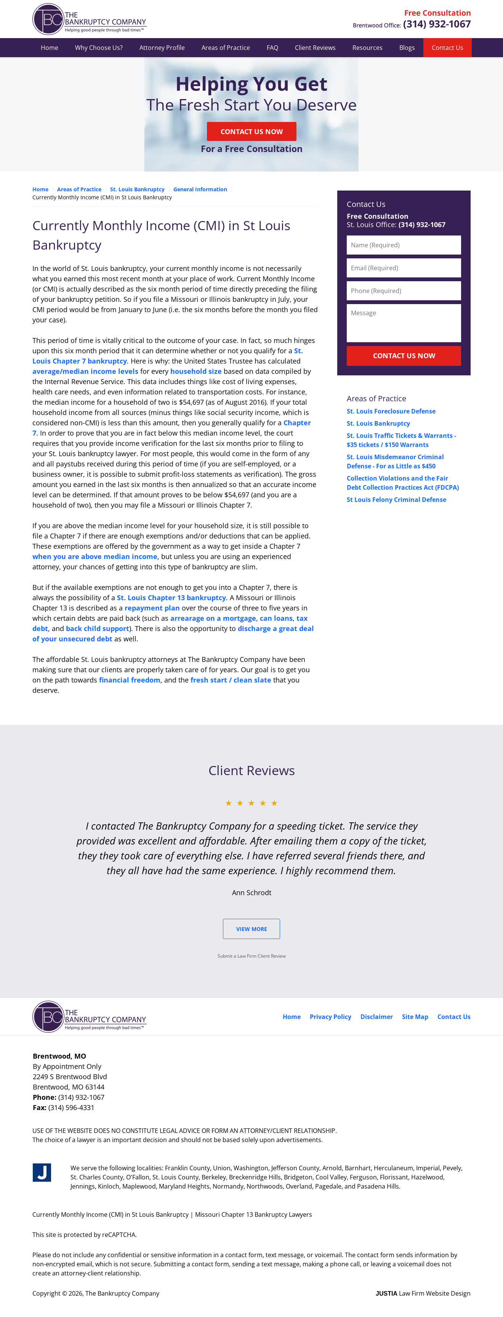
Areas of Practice (226, 47)
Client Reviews (315, 47)
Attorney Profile (162, 47)
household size (196, 371)
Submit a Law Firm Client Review (252, 956)
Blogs (407, 47)
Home (49, 47)
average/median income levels (85, 371)
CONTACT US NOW (404, 355)
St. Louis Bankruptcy (378, 423)
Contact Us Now (252, 131)
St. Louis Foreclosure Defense (391, 411)
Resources (367, 47)
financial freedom (129, 679)
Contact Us (447, 47)
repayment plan (152, 607)
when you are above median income (94, 556)
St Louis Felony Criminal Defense (396, 499)
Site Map (415, 1017)
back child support (97, 628)
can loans (276, 618)
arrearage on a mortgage (213, 618)
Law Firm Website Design (423, 1293)
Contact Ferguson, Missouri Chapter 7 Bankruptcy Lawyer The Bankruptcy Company (412, 19)
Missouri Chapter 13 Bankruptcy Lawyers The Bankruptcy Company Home (89, 19)
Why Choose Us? (99, 47)
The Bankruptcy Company (122, 1293)
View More (251, 928)
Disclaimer (376, 1017)
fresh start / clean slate (231, 679)
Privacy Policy (330, 1017)
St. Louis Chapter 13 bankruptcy (171, 597)
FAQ (272, 47)
